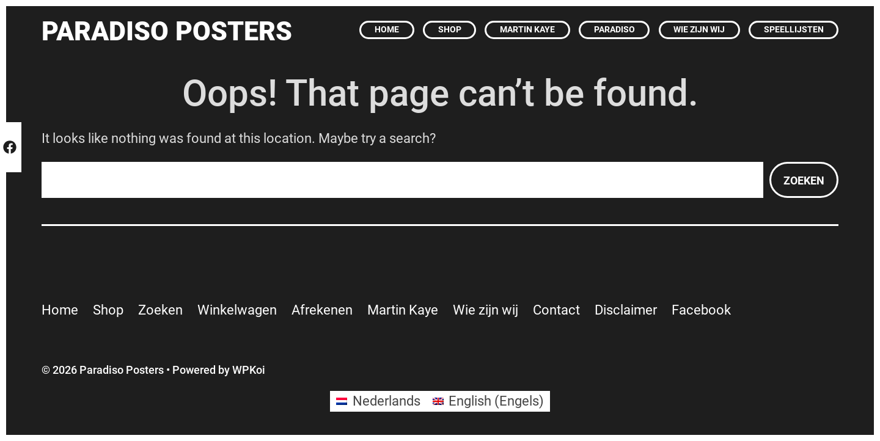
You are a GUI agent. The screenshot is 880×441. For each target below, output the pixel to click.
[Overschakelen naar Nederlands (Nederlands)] (378, 401)
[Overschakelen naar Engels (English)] (489, 401)
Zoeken (803, 180)
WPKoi (248, 369)
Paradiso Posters (167, 31)
